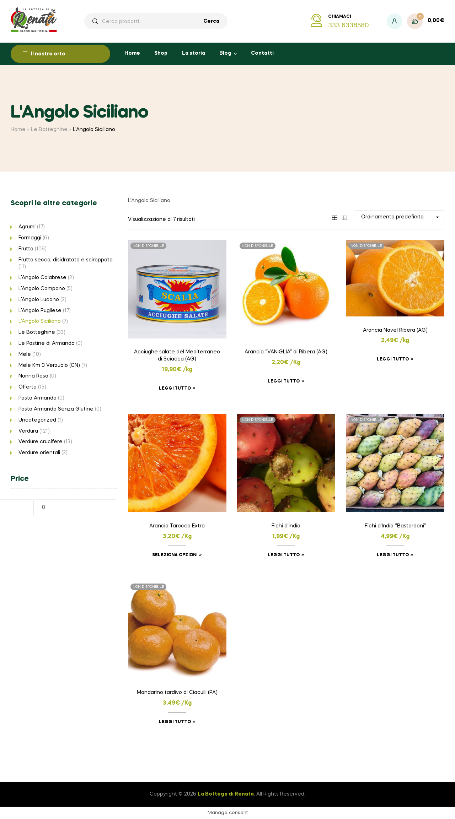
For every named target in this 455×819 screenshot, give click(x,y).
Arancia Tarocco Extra (177, 526)
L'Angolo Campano (41, 288)
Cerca (211, 21)
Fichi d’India (286, 526)
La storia (193, 53)
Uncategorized (37, 420)
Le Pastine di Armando (46, 343)
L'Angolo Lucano (38, 299)
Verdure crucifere (40, 441)
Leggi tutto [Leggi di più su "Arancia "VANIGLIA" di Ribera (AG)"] (284, 381)
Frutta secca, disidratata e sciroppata (65, 259)
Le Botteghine (49, 129)
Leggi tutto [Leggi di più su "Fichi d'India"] (284, 555)
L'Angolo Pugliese (39, 310)
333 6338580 (348, 25)
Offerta (27, 387)
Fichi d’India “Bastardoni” (395, 526)
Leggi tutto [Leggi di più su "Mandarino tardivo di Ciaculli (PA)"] (175, 722)
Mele (24, 354)
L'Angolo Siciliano (39, 321)
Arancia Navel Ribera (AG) (395, 330)
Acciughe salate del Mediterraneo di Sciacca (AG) (177, 355)
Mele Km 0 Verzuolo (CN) (49, 365)
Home (132, 53)
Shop (160, 53)
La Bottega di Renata (226, 794)
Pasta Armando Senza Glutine (55, 409)
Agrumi (27, 226)
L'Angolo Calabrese (42, 277)
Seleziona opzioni (174, 555)
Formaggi (29, 237)
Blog (225, 53)
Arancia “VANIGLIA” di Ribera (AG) (286, 351)
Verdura (28, 431)
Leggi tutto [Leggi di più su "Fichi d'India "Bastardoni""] (393, 555)
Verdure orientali (39, 452)
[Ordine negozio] (399, 217)
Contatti (262, 53)
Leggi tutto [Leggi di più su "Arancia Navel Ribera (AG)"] (393, 359)
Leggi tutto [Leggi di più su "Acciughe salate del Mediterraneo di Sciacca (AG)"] (175, 388)
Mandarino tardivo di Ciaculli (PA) (177, 692)
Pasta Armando (37, 398)
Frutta (25, 248)
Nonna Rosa (33, 376)
